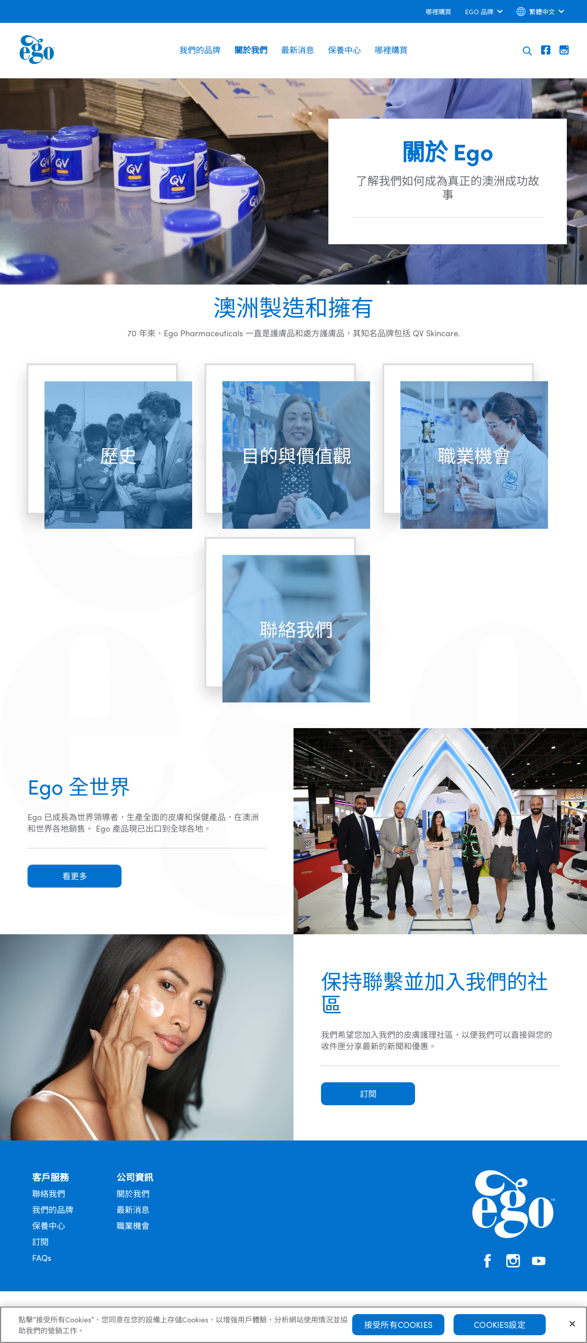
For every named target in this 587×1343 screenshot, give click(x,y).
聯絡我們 (48, 1193)
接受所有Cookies (398, 1324)
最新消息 (297, 49)
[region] (293, 1324)
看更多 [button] (74, 876)
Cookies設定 (500, 1324)
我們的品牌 (200, 49)
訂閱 (40, 1241)
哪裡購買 (391, 49)
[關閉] (572, 1324)
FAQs (41, 1257)
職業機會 (133, 1225)
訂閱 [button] (368, 1093)
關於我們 (250, 49)
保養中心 (344, 49)
